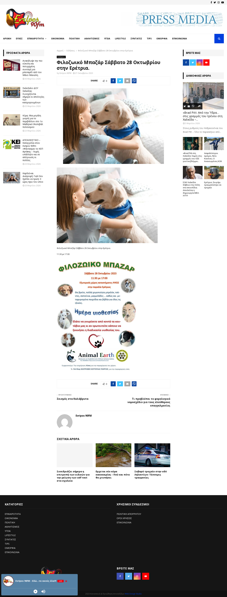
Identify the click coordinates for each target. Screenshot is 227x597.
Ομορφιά (161, 38)
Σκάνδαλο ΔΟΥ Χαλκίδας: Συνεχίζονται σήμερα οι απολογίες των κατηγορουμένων (33, 95)
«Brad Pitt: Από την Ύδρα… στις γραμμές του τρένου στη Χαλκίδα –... (202, 116)
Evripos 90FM (65, 73)
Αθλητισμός (91, 38)
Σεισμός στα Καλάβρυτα (72, 399)
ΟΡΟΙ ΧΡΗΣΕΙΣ (124, 518)
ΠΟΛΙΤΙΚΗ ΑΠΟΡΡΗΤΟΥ (129, 513)
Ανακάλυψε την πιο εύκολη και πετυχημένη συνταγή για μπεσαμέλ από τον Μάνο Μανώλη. (32, 68)
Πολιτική (74, 38)
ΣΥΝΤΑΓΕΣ (10, 539)
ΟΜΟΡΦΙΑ (10, 547)
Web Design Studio (133, 593)
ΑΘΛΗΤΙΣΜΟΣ (12, 526)
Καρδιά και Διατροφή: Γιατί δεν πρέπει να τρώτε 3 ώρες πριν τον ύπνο (33, 177)
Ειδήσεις (61, 57)
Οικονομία (57, 38)
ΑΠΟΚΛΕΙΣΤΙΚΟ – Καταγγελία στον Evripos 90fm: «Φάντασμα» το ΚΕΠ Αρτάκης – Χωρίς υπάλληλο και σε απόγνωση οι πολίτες (33, 150)
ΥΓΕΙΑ (8, 530)
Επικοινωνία (179, 38)
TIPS (7, 543)
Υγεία (107, 38)
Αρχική (7, 38)
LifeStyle (120, 38)
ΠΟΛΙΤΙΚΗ (10, 522)
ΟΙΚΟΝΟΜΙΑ (11, 518)
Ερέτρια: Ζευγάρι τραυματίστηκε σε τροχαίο (212, 185)
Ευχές (19, 38)
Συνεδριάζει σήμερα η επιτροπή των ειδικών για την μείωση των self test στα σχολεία (73, 476)
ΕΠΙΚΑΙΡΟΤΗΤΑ (13, 513)
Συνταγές (136, 38)
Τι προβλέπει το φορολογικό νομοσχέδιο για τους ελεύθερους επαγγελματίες (149, 402)
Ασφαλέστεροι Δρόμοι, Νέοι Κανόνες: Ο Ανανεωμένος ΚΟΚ (213, 157)
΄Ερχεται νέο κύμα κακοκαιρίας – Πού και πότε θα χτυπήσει (113, 474)
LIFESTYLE (10, 535)
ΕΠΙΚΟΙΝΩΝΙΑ (12, 552)
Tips (149, 38)
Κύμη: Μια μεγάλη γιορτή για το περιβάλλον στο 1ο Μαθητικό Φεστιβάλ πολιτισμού (33, 121)
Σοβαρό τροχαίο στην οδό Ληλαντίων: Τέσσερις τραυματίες (150, 474)
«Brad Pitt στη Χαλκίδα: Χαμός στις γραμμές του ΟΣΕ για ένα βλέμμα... (192, 157)
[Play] (35, 591)
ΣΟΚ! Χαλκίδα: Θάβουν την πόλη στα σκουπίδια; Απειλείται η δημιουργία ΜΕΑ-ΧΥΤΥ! (191, 189)
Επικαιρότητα (35, 38)
